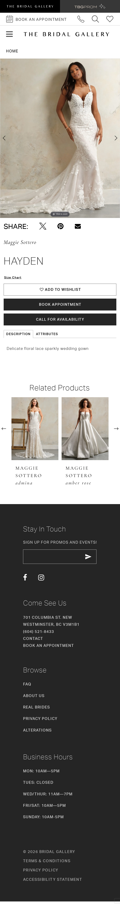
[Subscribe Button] (91, 559)
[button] (9, 34)
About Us (34, 698)
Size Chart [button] (13, 278)
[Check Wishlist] (110, 19)
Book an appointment (48, 648)
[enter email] (61, 559)
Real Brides (36, 709)
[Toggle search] (95, 19)
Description (18, 336)
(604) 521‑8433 (38, 633)
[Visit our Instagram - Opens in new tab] (41, 580)
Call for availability (60, 321)
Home (12, 51)
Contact (33, 641)
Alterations (37, 732)
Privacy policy (40, 872)
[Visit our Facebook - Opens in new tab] (25, 580)
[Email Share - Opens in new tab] (78, 226)
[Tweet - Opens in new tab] (42, 226)
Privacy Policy (40, 721)
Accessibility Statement (52, 881)
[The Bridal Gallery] (66, 34)
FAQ (27, 686)
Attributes (47, 336)
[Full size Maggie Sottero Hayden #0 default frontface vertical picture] (60, 138)
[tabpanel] (60, 138)
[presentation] (34, 430)
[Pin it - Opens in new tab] (60, 226)
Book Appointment (60, 305)
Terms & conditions (47, 863)
